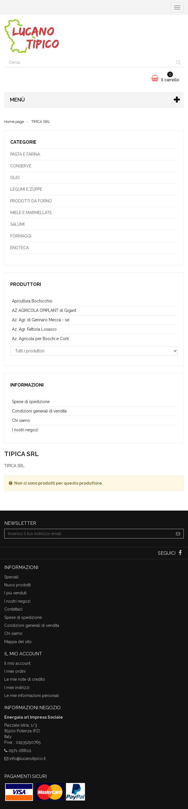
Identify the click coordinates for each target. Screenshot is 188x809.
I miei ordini (15, 671)
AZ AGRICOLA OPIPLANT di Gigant (44, 310)
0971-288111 (20, 750)
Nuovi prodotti (17, 585)
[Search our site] (88, 62)
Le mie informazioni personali (31, 695)
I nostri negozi (25, 430)
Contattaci (13, 609)
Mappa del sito (18, 641)
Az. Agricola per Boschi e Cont (40, 338)
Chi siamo (21, 420)
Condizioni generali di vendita (39, 411)
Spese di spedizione (31, 401)
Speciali (11, 577)
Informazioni (27, 385)
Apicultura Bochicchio (32, 301)
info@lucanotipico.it (27, 758)
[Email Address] (88, 533)
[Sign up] (178, 533)
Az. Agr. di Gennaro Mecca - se (40, 320)
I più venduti (15, 593)
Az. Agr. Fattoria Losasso (34, 329)
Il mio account (17, 663)
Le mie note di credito (24, 679)
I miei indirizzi (16, 687)
